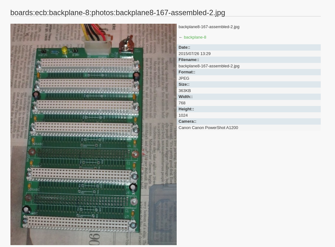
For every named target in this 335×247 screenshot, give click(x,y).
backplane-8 (195, 37)
